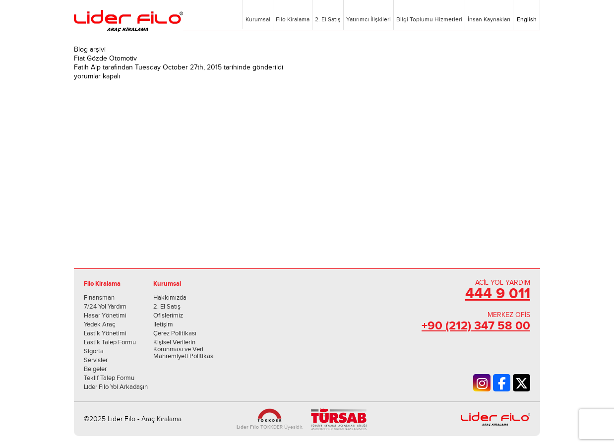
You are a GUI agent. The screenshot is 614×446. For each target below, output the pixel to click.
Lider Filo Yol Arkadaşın (116, 387)
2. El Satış (328, 19)
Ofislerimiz (168, 315)
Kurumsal (258, 19)
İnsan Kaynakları (489, 19)
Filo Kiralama (292, 19)
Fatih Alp (87, 67)
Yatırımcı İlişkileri (368, 19)
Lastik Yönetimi (105, 333)
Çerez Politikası (174, 333)
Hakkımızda (169, 298)
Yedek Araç (99, 324)
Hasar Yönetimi (105, 315)
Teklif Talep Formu (109, 378)
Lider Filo (128, 21)
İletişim (163, 324)
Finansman (99, 298)
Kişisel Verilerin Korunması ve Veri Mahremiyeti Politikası (184, 349)
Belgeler (95, 369)
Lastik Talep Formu (110, 342)
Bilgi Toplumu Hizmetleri (429, 19)
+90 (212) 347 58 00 (476, 326)
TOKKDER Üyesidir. (270, 427)
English (526, 19)
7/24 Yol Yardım (105, 307)
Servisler (96, 360)
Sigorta (94, 351)
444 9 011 (497, 294)
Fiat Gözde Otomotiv (105, 59)
